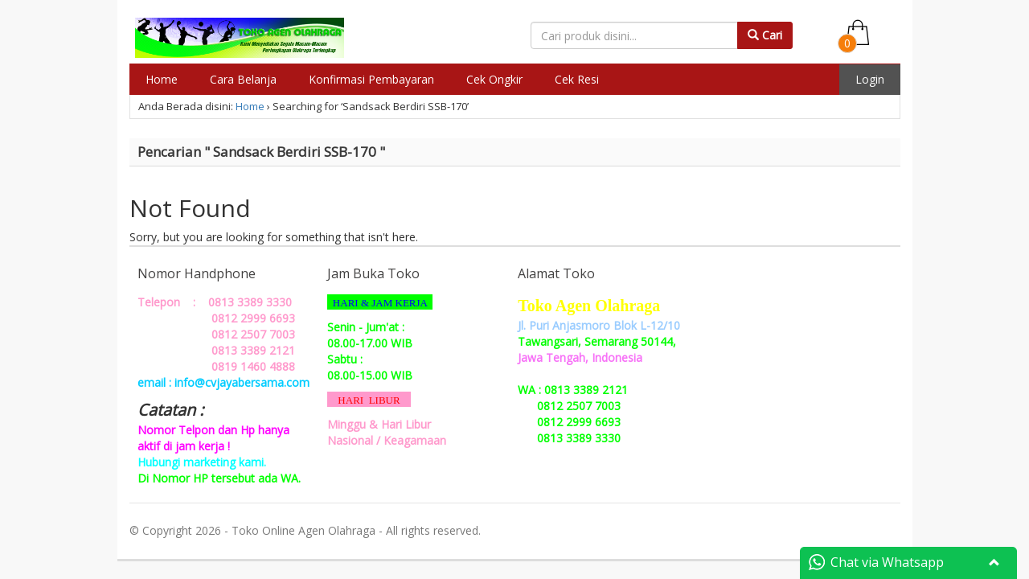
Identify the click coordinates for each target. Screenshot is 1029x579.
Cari (765, 35)
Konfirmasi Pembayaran (371, 79)
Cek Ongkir (494, 79)
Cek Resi (577, 79)
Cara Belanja (243, 79)
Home (162, 79)
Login (869, 79)
